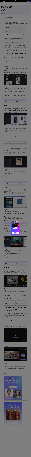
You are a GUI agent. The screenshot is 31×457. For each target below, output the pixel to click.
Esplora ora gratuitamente (15, 233)
